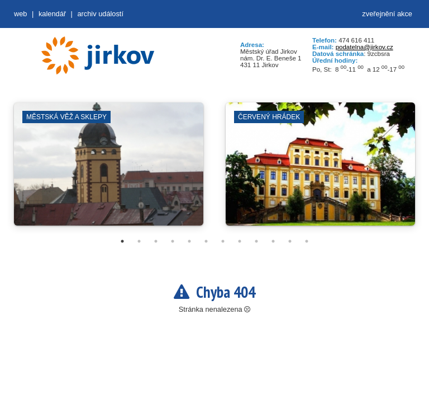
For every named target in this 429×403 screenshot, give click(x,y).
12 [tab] (306, 241)
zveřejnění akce (387, 14)
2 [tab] (139, 241)
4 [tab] (172, 241)
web (20, 14)
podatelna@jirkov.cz (364, 47)
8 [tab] (239, 241)
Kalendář (52, 14)
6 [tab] (206, 241)
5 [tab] (189, 241)
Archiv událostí (100, 14)
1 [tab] (122, 241)
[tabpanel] (108, 169)
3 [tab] (155, 241)
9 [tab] (256, 241)
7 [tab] (222, 241)
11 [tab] (289, 241)
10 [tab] (273, 241)
